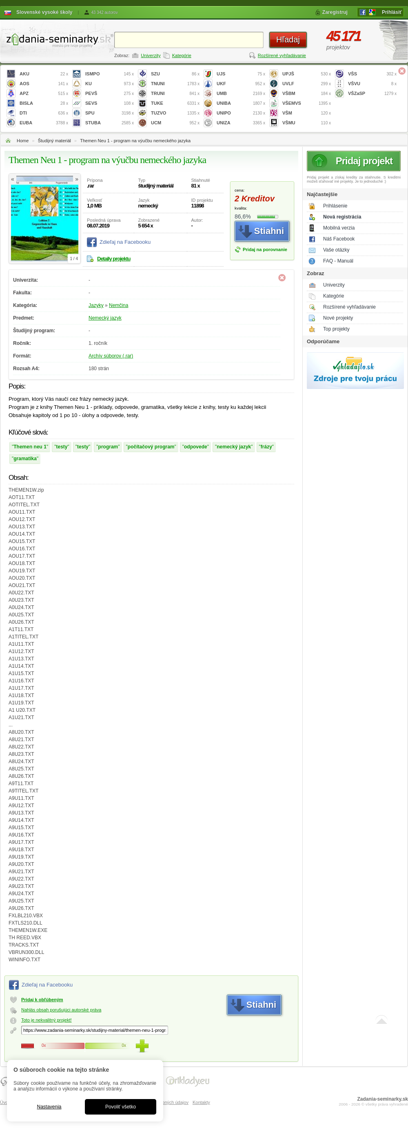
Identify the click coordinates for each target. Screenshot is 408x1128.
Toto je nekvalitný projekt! (46, 1020)
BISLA (44, 103)
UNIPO (241, 113)
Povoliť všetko (120, 1107)
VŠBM (306, 93)
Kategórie (181, 55)
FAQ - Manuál (338, 261)
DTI (44, 113)
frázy (266, 447)
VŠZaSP (372, 93)
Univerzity (150, 55)
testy (61, 447)
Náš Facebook (339, 239)
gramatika (25, 458)
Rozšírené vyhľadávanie (282, 55)
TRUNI (175, 93)
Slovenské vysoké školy (44, 12)
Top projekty (336, 329)
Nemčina (118, 305)
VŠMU (306, 123)
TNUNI (175, 83)
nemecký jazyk (234, 447)
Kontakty (201, 1102)
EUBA (44, 123)
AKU (44, 74)
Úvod (5, 1102)
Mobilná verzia (339, 228)
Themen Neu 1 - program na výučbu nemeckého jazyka (135, 140)
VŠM (306, 113)
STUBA (109, 123)
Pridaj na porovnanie (265, 249)
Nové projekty (338, 318)
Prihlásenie (335, 206)
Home (23, 140)
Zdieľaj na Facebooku (125, 242)
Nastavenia (49, 1107)
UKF (241, 83)
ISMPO (109, 74)
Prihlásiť (392, 12)
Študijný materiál (54, 140)
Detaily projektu (114, 259)
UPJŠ (306, 74)
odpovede (195, 447)
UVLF (306, 83)
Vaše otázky (336, 250)
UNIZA (241, 123)
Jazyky (96, 305)
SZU (175, 74)
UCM (175, 123)
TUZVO (175, 113)
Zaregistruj (335, 12)
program (108, 447)
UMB (241, 93)
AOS (44, 83)
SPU (109, 113)
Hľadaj (288, 39)
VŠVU (372, 83)
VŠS (372, 74)
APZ (44, 93)
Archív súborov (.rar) (111, 356)
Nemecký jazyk (105, 318)
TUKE (175, 103)
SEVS (109, 103)
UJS (241, 74)
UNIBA (241, 103)
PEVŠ (109, 93)
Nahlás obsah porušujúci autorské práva (61, 1009)
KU (109, 83)
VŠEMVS (306, 103)
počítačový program (151, 447)
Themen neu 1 (30, 447)
